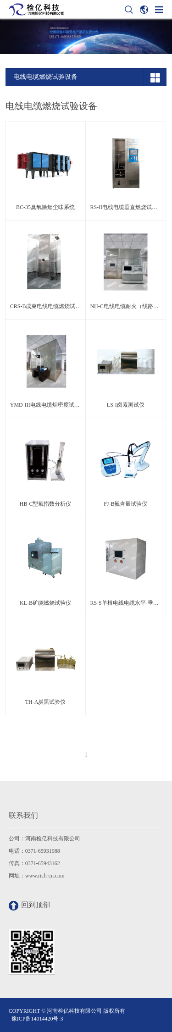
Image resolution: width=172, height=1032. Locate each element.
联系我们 (23, 815)
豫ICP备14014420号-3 (37, 1018)
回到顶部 (29, 906)
